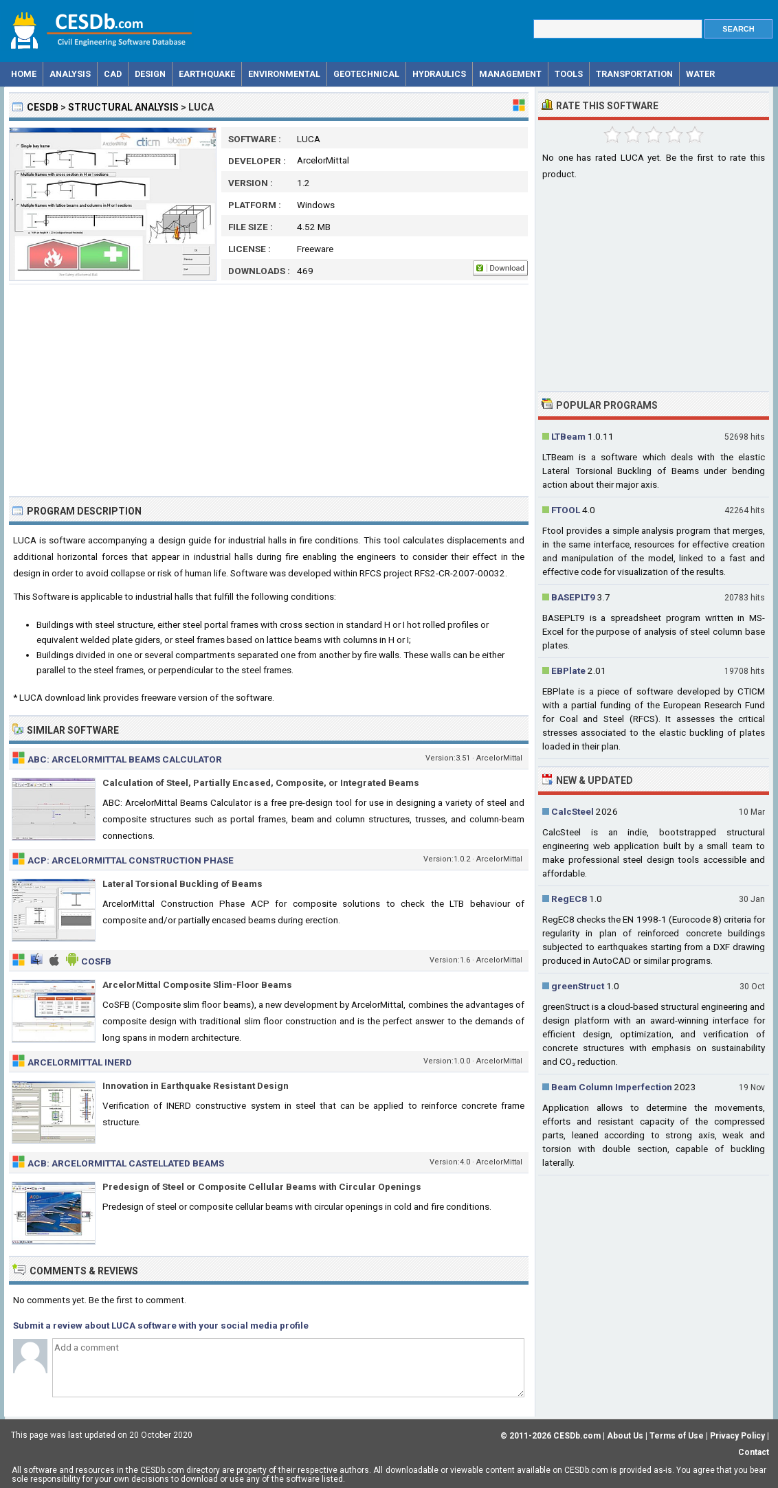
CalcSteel (572, 811)
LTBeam (568, 436)
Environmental (284, 74)
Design (150, 74)
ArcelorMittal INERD (79, 1062)
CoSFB (96, 961)
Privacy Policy (737, 1436)
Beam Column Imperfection (611, 1086)
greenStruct (577, 985)
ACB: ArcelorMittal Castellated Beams (125, 1163)
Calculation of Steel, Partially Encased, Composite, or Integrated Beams (260, 782)
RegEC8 (569, 898)
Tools (569, 74)
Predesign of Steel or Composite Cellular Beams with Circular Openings (261, 1186)
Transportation (634, 74)
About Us (625, 1436)
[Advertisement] (269, 390)
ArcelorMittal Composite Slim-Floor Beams (197, 984)
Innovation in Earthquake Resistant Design (195, 1085)
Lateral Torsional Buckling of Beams (182, 883)
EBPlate (568, 670)
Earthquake (207, 74)
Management (510, 74)
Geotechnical (366, 74)
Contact (753, 1452)
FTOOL (565, 509)
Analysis (70, 74)
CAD (113, 74)
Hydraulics (439, 74)
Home (23, 74)
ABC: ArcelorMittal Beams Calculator (124, 759)
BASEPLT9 (573, 596)
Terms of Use (676, 1436)
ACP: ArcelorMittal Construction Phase (130, 860)
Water (700, 74)
